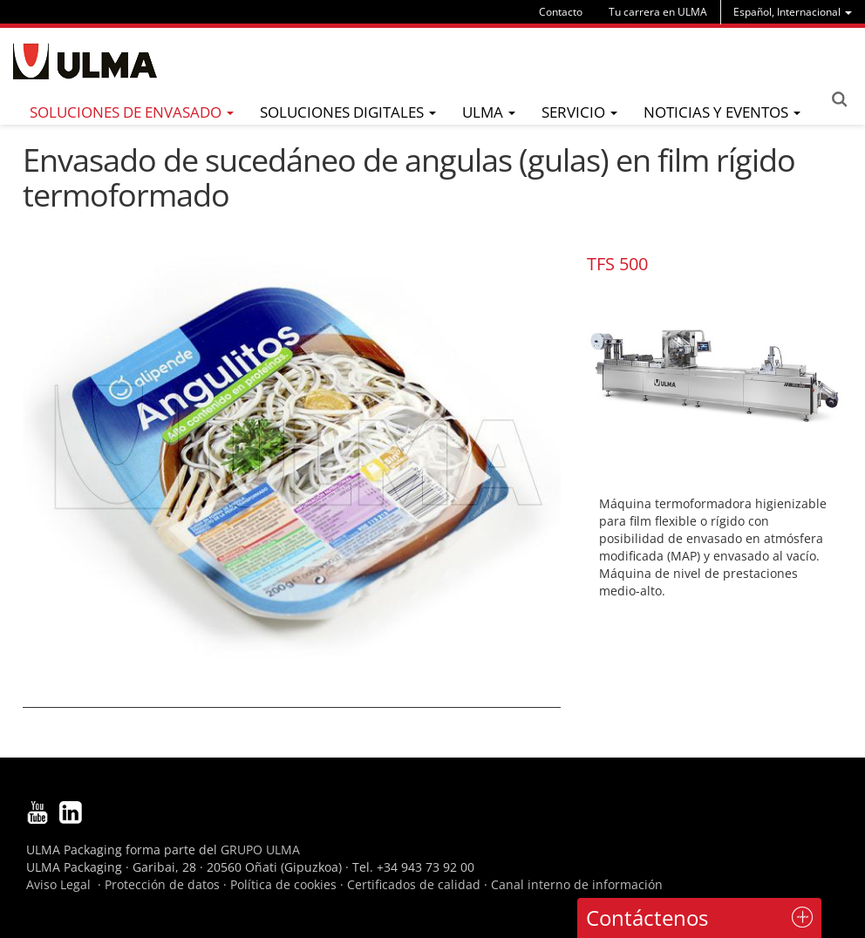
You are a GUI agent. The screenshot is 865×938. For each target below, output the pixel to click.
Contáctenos (647, 917)
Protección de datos (162, 884)
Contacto (560, 11)
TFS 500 (617, 263)
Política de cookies (283, 884)
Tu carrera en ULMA (658, 11)
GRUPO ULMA (260, 849)
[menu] (792, 11)
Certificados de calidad (413, 884)
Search (839, 99)
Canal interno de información (577, 884)
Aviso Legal (58, 884)
